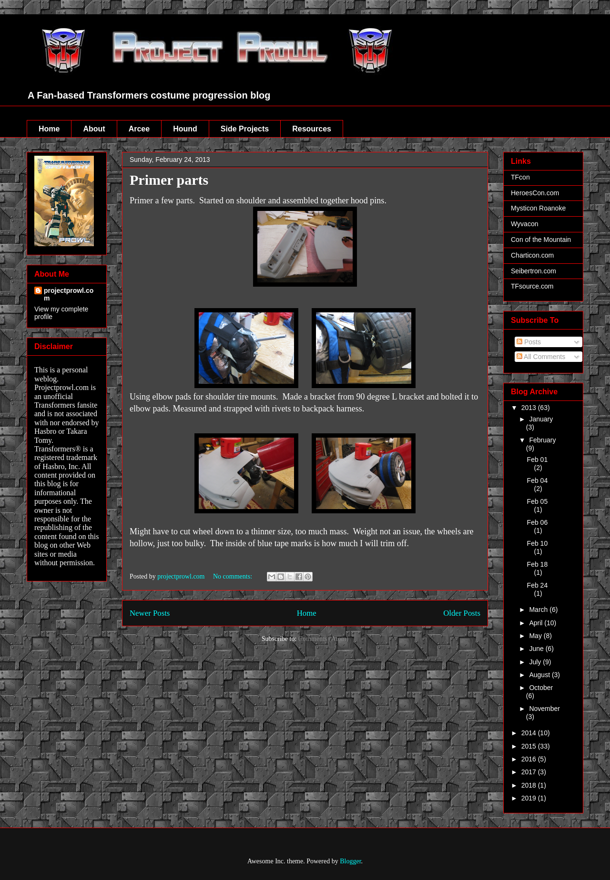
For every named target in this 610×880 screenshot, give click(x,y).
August (540, 675)
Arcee (139, 129)
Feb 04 (537, 480)
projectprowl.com (68, 294)
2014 (529, 733)
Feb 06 (537, 522)
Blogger (350, 861)
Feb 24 (537, 585)
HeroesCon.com (535, 193)
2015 (529, 746)
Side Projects (245, 129)
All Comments (541, 356)
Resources (311, 129)
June (537, 648)
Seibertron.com (533, 271)
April (536, 623)
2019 (529, 798)
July (536, 662)
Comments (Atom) (323, 638)
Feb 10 (537, 543)
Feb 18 (537, 564)
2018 (529, 785)
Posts (529, 342)
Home (49, 129)
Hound (185, 129)
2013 (529, 407)
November (544, 708)
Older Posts (461, 613)
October (541, 687)
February (542, 440)
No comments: (233, 576)
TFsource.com (532, 286)
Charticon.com (532, 255)
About (94, 129)
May (536, 636)
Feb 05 (537, 501)
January (541, 419)
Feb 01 (537, 459)
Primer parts (169, 180)
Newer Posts (150, 613)
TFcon (520, 177)
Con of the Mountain (541, 239)
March (539, 609)
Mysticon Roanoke (538, 208)
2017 (529, 772)
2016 (529, 759)
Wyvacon (524, 224)
